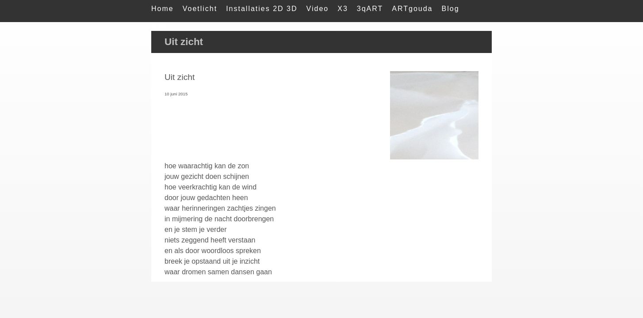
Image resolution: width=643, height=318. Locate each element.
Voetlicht (200, 8)
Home (162, 8)
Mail (159, 26)
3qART (370, 8)
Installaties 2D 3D (261, 8)
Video (317, 8)
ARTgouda (412, 8)
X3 (342, 8)
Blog (450, 8)
